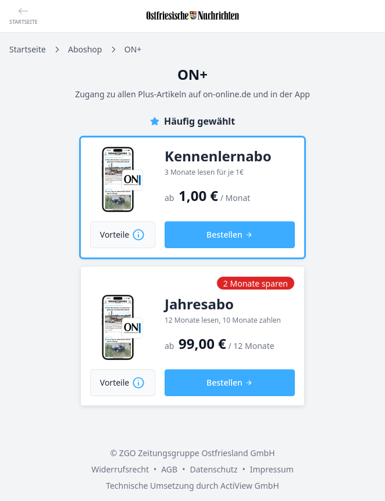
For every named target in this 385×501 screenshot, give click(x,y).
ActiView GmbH (249, 485)
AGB (169, 469)
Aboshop (85, 49)
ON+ (133, 49)
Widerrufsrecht (120, 469)
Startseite (27, 49)
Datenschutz (213, 469)
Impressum (272, 469)
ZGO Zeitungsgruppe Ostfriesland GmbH (197, 452)
